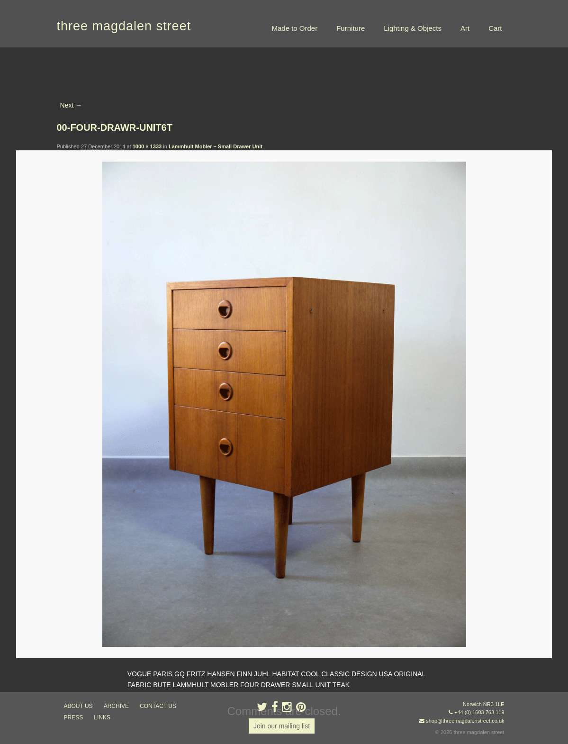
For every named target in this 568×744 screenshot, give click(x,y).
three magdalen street (124, 26)
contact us (158, 706)
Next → (71, 105)
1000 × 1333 (147, 146)
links (102, 717)
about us (78, 706)
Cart (495, 28)
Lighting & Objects (413, 28)
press (73, 717)
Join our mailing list (281, 726)
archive (116, 706)
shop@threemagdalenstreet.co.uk (465, 721)
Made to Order (294, 28)
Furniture (350, 28)
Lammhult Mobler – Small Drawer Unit (215, 146)
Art (464, 28)
